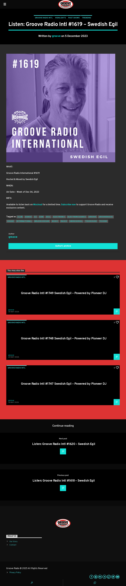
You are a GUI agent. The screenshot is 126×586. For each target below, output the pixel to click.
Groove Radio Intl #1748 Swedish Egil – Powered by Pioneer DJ (63, 339)
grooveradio (106, 217)
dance (28, 217)
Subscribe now (68, 204)
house (10, 221)
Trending (86, 18)
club (20, 217)
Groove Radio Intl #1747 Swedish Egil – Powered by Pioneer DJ (63, 384)
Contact (12, 545)
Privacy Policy (15, 572)
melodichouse (41, 221)
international (24, 221)
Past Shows (74, 18)
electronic (59, 217)
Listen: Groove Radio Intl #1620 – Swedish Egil (63, 444)
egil (48, 217)
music (55, 221)
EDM (41, 217)
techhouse (91, 221)
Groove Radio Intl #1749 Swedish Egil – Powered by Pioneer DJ (63, 293)
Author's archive (63, 246)
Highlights (60, 18)
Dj (35, 217)
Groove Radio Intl (44, 18)
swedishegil (76, 221)
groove (56, 36)
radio (64, 221)
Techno (103, 221)
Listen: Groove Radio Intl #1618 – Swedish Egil (64, 481)
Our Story (13, 541)
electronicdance (77, 217)
